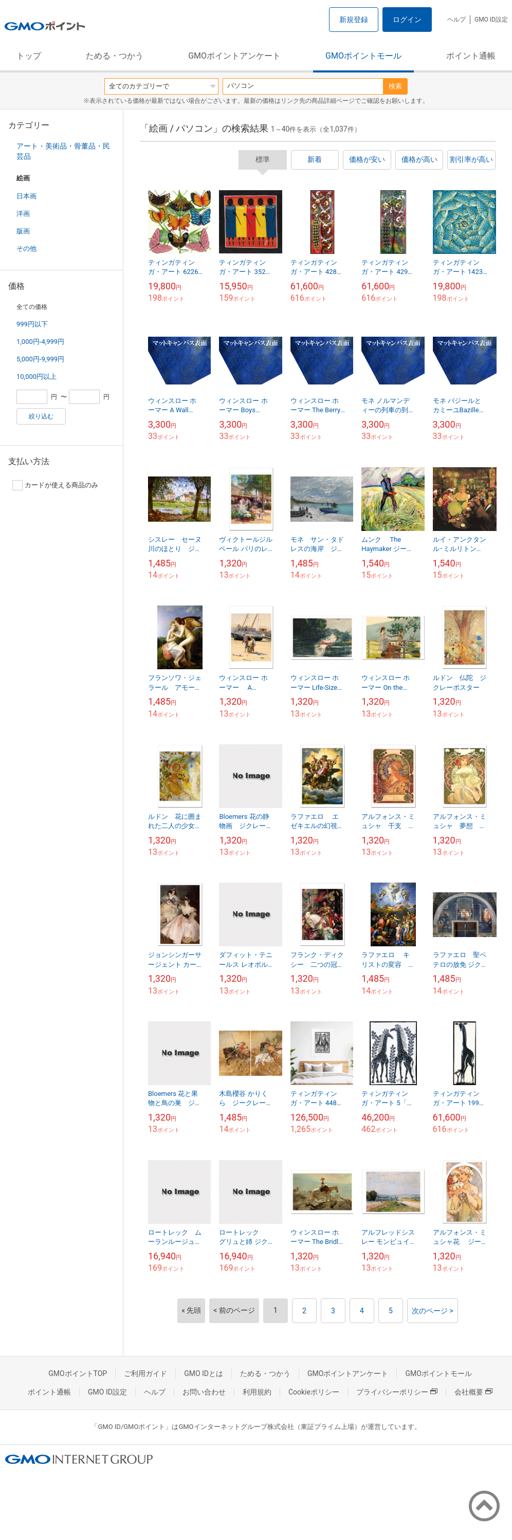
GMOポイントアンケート (234, 56)
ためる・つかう (114, 56)
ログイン (407, 19)
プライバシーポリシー (396, 1392)
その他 (26, 248)
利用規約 (257, 1392)
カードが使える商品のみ (55, 485)
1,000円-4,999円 (40, 341)
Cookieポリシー (313, 1392)
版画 (23, 231)
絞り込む (41, 416)
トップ (28, 56)
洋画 (23, 213)
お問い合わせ (204, 1392)
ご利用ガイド (145, 1373)
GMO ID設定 (491, 19)
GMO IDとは (203, 1373)
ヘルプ (456, 19)
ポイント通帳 (471, 56)
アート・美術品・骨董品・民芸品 (63, 151)
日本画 (26, 196)
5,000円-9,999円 (40, 359)
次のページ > (432, 1311)
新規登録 (353, 19)
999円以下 (32, 324)
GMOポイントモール (363, 56)
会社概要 (473, 1392)
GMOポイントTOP (77, 1373)
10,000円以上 (36, 376)
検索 (395, 86)
